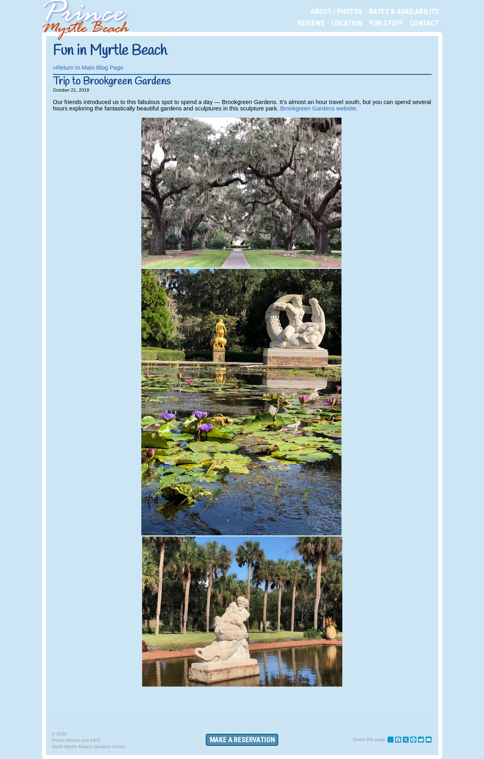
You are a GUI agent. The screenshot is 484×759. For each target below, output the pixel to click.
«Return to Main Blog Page (88, 67)
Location (346, 23)
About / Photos (336, 12)
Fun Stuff (386, 23)
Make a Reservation (242, 740)
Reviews (311, 23)
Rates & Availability (404, 12)
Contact (424, 23)
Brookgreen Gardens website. (319, 108)
